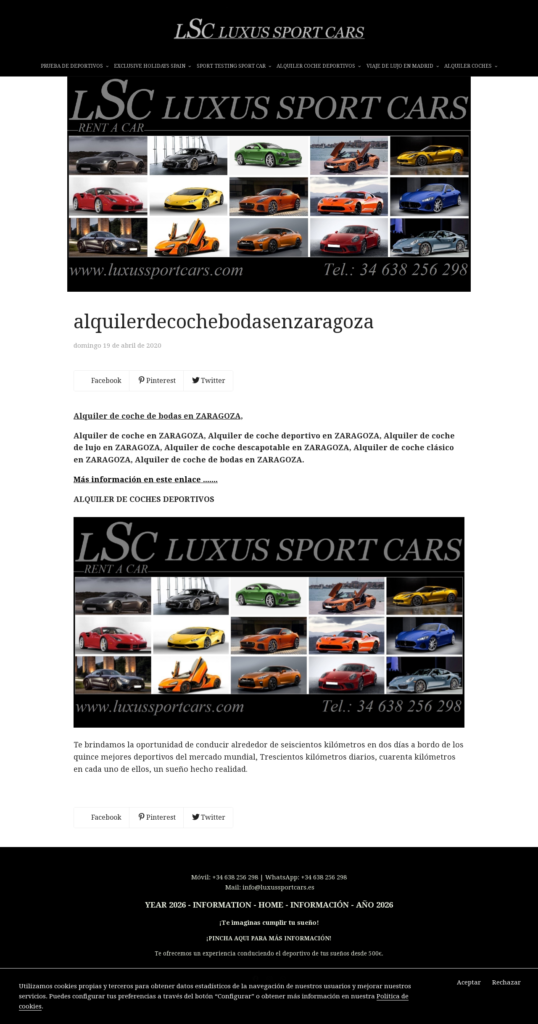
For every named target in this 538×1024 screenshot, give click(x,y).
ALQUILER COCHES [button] (470, 66)
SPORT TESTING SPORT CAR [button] (234, 66)
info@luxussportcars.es (278, 900)
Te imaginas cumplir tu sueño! (270, 936)
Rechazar (506, 982)
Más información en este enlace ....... (146, 492)
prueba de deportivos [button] (74, 66)
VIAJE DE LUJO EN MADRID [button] (403, 66)
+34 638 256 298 (235, 890)
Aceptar (469, 982)
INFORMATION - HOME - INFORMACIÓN (271, 918)
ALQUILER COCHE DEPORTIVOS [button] (319, 66)
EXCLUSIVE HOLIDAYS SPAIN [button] (152, 66)
